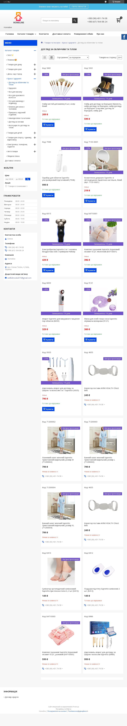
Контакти (44, 34)
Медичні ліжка (13, 156)
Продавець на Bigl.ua (63, 709)
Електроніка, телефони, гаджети (17, 145)
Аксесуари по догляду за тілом (19, 126)
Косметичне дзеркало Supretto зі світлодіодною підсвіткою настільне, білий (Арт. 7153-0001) (103, 180)
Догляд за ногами (16, 122)
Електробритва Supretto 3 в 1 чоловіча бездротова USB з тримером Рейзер (59, 250)
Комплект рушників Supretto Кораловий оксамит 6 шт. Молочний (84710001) (102, 250)
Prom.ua (76, 707)
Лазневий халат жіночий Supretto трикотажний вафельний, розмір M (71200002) (58, 459)
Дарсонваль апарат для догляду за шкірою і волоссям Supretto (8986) (100, 653)
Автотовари (12, 151)
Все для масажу (15, 92)
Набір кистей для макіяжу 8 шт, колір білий (58, 105)
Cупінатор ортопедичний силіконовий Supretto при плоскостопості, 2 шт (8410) (60, 590)
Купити (49, 125)
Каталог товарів (25, 34)
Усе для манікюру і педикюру (16, 102)
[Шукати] (75, 20)
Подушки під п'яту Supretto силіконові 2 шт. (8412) (102, 590)
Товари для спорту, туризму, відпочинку (19, 138)
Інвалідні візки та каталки (19, 118)
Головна (10, 34)
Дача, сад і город (14, 74)
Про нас (100, 34)
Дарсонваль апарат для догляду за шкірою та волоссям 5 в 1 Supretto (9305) (60, 389)
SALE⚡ (10, 55)
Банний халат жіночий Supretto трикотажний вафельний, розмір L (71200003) (99, 459)
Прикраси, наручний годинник (17, 113)
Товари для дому (14, 64)
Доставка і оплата (61, 34)
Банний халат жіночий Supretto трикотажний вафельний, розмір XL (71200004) (58, 525)
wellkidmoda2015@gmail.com (19, 278)
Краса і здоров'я (69, 43)
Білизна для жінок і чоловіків (17, 108)
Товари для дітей (14, 133)
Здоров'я (12, 88)
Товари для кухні (14, 69)
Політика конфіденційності (78, 711)
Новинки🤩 (12, 60)
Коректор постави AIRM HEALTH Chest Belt (101, 389)
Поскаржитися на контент (57, 711)
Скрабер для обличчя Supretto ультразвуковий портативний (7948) (58, 179)
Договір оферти (11, 697)
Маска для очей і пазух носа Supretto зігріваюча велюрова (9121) (100, 320)
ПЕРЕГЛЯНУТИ (79, 6)
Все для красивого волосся (16, 96)
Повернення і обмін (83, 34)
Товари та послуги (52, 43)
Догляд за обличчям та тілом (19, 83)
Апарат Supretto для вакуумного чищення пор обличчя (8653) (60, 320)
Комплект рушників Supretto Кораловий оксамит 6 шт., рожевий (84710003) (60, 653)
